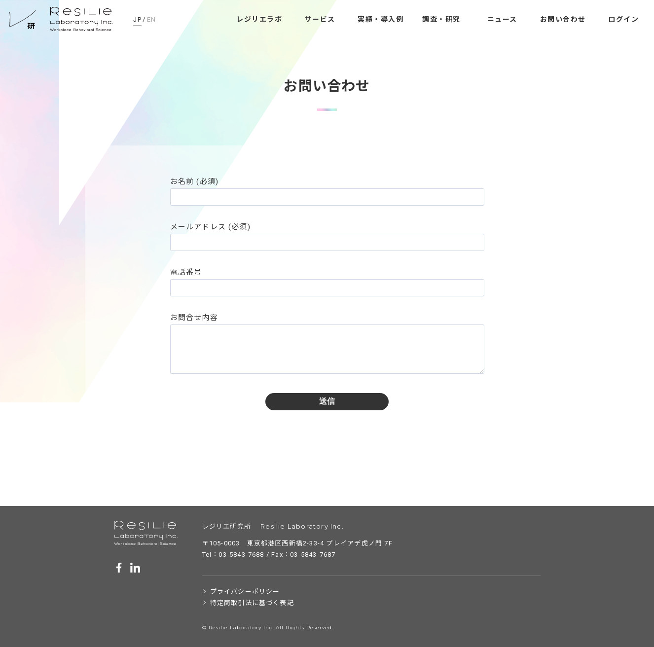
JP (137, 19)
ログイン (623, 19)
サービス (320, 19)
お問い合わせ (563, 19)
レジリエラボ (259, 19)
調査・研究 (441, 19)
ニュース (502, 19)
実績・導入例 (380, 19)
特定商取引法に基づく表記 (252, 603)
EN (151, 19)
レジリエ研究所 (61, 20)
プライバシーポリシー (245, 591)
